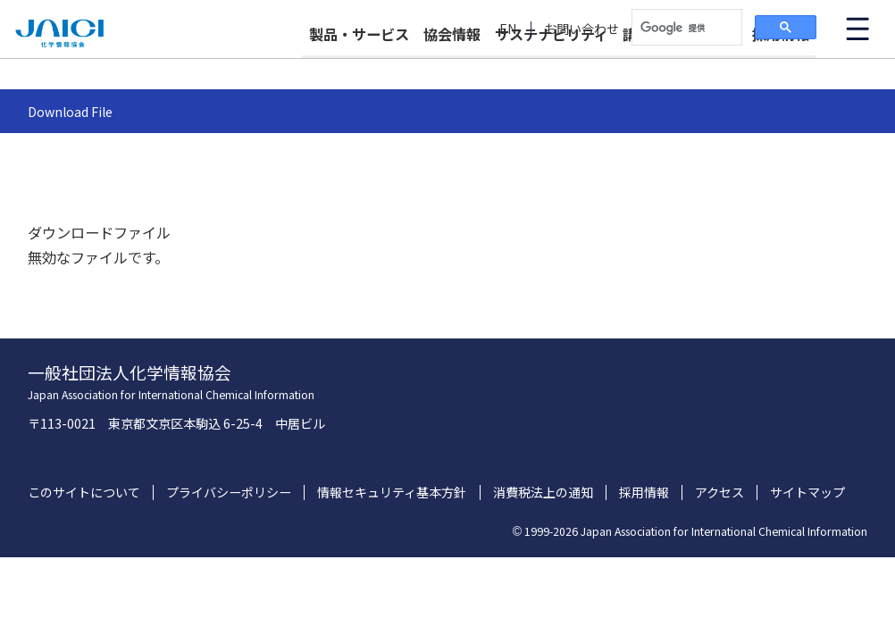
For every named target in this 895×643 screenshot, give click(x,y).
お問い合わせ (581, 29)
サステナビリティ (551, 64)
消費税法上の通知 (543, 492)
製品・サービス (359, 64)
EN (508, 29)
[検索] (685, 27)
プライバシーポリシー (228, 492)
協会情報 (452, 64)
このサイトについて (84, 492)
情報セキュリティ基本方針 (391, 492)
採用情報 (780, 64)
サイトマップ (807, 492)
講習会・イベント (680, 64)
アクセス (719, 492)
